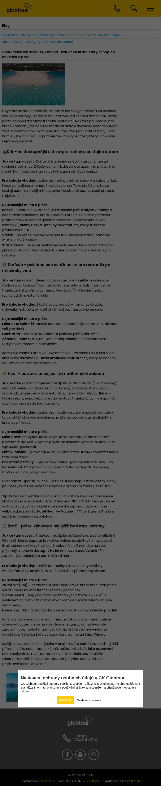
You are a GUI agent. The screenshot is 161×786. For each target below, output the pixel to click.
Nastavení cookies (89, 700)
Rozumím (65, 700)
